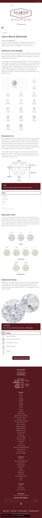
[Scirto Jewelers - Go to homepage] (21, 14)
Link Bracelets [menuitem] (21, 441)
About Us (21, 486)
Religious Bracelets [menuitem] (21, 430)
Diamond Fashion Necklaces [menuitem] (21, 417)
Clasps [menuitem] (21, 443)
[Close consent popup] (29, 515)
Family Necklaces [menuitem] (21, 432)
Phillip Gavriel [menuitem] (21, 472)
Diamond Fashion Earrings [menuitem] (21, 415)
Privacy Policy (14, 511)
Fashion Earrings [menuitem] (21, 419)
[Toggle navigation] (2, 28)
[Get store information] (21, 375)
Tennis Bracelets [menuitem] (21, 440)
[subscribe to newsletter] (36, 500)
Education (5, 33)
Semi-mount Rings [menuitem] (21, 438)
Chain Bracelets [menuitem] (21, 436)
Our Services (21, 488)
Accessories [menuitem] (21, 411)
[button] (38, 1)
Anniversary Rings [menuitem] (21, 449)
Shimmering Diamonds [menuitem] (21, 476)
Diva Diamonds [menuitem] (21, 463)
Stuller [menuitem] (21, 478)
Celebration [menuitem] (21, 459)
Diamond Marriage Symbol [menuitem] (21, 461)
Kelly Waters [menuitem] (21, 466)
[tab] (21, 192)
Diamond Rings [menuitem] (21, 451)
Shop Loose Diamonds (21, 358)
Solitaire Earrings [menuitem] (21, 445)
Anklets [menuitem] (21, 405)
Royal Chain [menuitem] (21, 474)
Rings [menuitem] (21, 396)
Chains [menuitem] (21, 407)
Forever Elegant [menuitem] (21, 464)
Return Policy (6, 511)
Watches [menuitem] (21, 409)
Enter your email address (21, 497)
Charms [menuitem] (21, 402)
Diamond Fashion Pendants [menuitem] (21, 421)
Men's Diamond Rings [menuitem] (21, 453)
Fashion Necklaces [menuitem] (20, 428)
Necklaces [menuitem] (21, 400)
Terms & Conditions (22, 511)
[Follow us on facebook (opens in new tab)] (21, 504)
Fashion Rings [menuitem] (21, 413)
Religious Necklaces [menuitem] (21, 426)
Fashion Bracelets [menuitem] (21, 422)
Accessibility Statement (33, 511)
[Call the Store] (21, 374)
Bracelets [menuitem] (21, 404)
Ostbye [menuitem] (21, 468)
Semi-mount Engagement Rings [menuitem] (21, 447)
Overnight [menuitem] (21, 470)
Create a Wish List (21, 489)
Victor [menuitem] (21, 480)
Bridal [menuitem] (21, 394)
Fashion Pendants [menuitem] (21, 424)
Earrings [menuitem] (21, 398)
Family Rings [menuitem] (21, 434)
